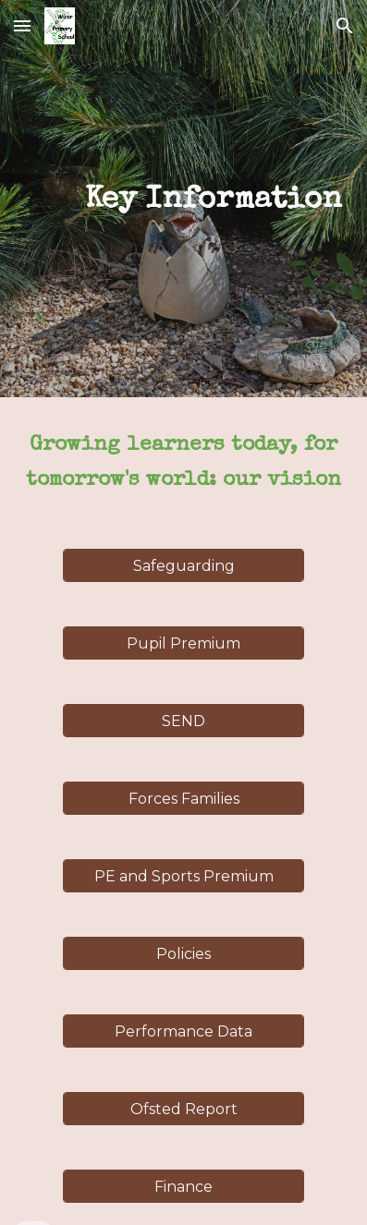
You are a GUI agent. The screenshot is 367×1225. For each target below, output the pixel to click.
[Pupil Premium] (183, 643)
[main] (183, 199)
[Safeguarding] (183, 565)
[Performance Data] (183, 1031)
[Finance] (183, 1186)
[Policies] (183, 953)
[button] (22, 25)
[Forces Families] (183, 798)
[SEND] (183, 721)
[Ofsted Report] (183, 1109)
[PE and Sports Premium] (183, 876)
